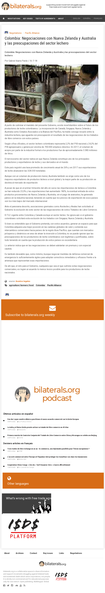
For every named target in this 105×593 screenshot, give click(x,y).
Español (87, 18)
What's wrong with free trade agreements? (35, 498)
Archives (20, 553)
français (98, 18)
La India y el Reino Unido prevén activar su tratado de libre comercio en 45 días (37, 427)
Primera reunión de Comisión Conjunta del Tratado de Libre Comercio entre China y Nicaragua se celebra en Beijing (52, 435)
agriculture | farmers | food (21, 285)
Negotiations (14, 19)
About (61, 19)
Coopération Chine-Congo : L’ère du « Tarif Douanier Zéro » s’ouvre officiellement (38, 465)
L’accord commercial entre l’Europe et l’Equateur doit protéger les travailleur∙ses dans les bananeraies (47, 457)
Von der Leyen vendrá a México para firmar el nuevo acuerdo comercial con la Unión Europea (43, 419)
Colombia (40, 285)
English (76, 18)
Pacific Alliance (32, 33)
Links (61, 553)
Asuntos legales (23, 281)
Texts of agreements (45, 19)
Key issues (28, 19)
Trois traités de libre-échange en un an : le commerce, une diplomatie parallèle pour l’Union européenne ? (48, 449)
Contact (33, 553)
